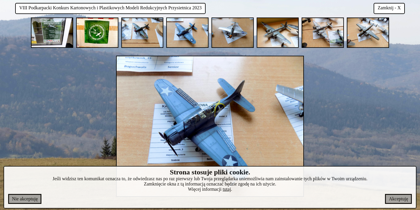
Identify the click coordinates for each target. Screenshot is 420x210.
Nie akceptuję (25, 198)
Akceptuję (398, 198)
